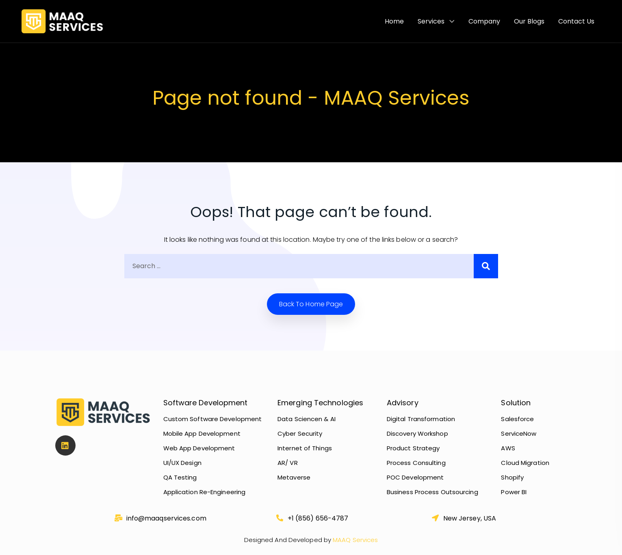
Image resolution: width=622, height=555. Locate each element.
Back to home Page (311, 304)
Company (484, 21)
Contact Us (576, 21)
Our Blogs (529, 21)
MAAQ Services (354, 540)
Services (431, 21)
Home (394, 21)
